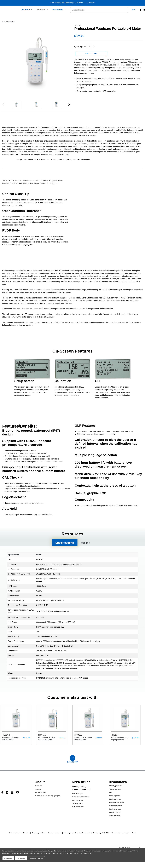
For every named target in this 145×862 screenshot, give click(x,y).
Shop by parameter (115, 791)
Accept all (8, 858)
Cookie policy (55, 838)
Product (27, 10)
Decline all (21, 858)
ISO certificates (40, 797)
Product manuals (115, 814)
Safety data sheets (115, 811)
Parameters (59, 10)
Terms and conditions (19, 838)
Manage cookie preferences (77, 838)
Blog (110, 797)
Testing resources (115, 794)
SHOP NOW (90, 3)
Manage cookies (36, 858)
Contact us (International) (80, 802)
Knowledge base (115, 801)
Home (3, 22)
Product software (115, 804)
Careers (38, 794)
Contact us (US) (77, 798)
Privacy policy (39, 838)
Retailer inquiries (78, 812)
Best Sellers (11, 22)
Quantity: (78, 47)
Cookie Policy (87, 853)
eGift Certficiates (115, 821)
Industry (42, 10)
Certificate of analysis (116, 807)
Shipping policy (77, 808)
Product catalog (114, 817)
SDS (133, 10)
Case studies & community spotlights (47, 801)
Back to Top (72, 767)
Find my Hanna (77, 805)
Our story (38, 791)
